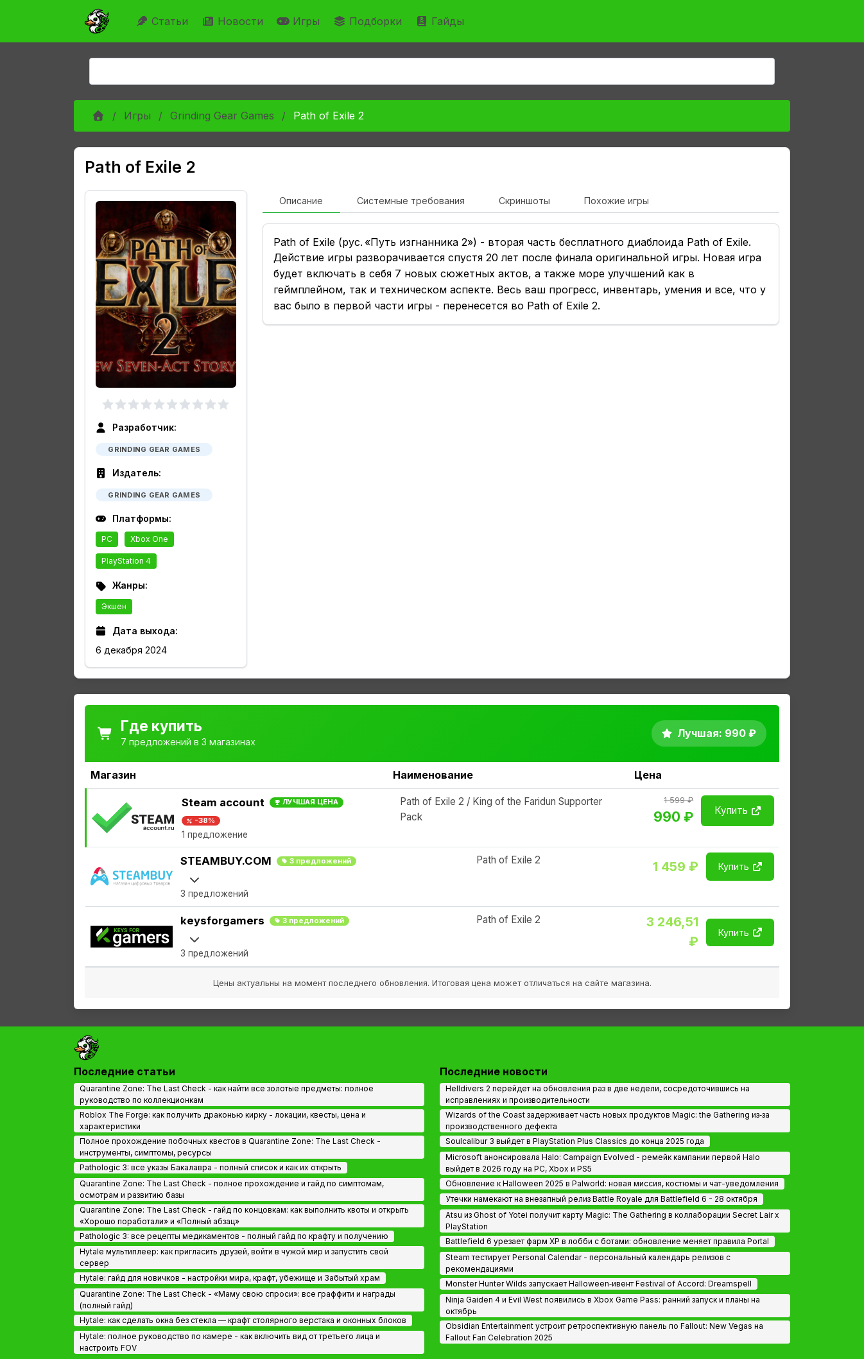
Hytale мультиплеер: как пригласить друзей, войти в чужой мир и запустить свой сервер (234, 1257)
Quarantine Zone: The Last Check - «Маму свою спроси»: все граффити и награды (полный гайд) (237, 1299)
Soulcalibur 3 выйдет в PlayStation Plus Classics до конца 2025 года (574, 1141)
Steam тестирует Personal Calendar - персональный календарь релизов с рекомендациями (587, 1263)
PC (106, 539)
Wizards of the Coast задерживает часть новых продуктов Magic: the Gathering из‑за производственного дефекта (607, 1120)
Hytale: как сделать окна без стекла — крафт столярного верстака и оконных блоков (243, 1320)
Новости (234, 21)
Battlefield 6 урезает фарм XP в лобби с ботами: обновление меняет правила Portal (607, 1241)
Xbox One (149, 539)
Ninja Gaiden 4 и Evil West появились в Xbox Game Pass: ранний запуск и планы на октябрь (602, 1305)
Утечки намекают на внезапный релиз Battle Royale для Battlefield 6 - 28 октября (601, 1199)
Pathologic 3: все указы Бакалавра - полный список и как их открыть (210, 1167)
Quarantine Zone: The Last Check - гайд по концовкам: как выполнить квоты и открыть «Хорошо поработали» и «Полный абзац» (244, 1215)
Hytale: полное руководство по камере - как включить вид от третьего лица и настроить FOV (230, 1342)
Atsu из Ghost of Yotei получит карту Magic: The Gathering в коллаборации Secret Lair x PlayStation (612, 1220)
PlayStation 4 (126, 561)
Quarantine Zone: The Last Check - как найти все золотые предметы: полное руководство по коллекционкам (227, 1094)
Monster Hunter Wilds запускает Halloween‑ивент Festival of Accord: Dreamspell (598, 1283)
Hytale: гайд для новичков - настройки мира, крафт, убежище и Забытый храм (230, 1278)
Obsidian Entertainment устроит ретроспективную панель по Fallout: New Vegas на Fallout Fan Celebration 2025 (604, 1331)
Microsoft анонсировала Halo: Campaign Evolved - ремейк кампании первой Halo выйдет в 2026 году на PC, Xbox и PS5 (602, 1162)
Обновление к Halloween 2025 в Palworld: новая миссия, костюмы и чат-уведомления (612, 1183)
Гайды (441, 21)
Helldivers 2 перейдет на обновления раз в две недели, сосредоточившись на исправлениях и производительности (597, 1094)
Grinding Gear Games (222, 115)
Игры (300, 21)
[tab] (301, 201)
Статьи (163, 21)
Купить (737, 810)
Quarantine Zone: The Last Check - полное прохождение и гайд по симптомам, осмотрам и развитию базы (232, 1189)
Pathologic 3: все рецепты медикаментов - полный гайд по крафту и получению (234, 1236)
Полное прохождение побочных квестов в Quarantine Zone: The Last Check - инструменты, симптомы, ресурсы (230, 1146)
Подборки (369, 21)
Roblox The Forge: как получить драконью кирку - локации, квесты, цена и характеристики (223, 1120)
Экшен (113, 606)
